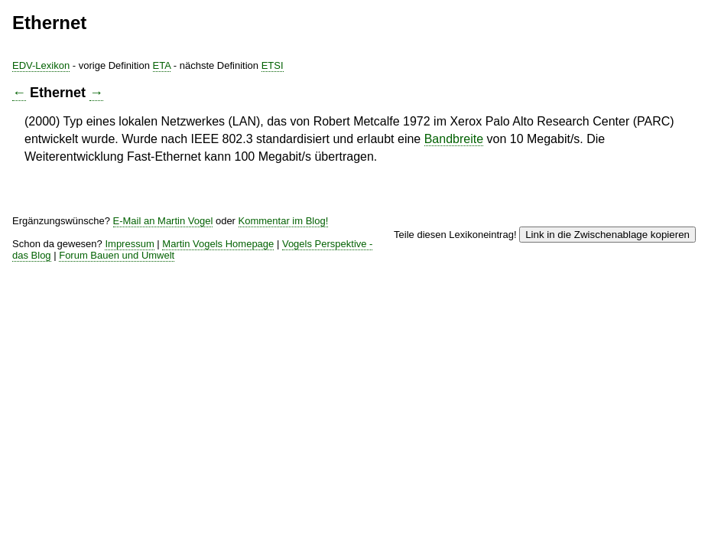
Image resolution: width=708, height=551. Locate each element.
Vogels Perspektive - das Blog (499, 252)
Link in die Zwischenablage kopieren (593, 231)
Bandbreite (364, 167)
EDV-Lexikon (155, 69)
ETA (290, 69)
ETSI (414, 69)
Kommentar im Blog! (202, 236)
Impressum (253, 252)
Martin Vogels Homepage (353, 252)
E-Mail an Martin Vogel (290, 224)
